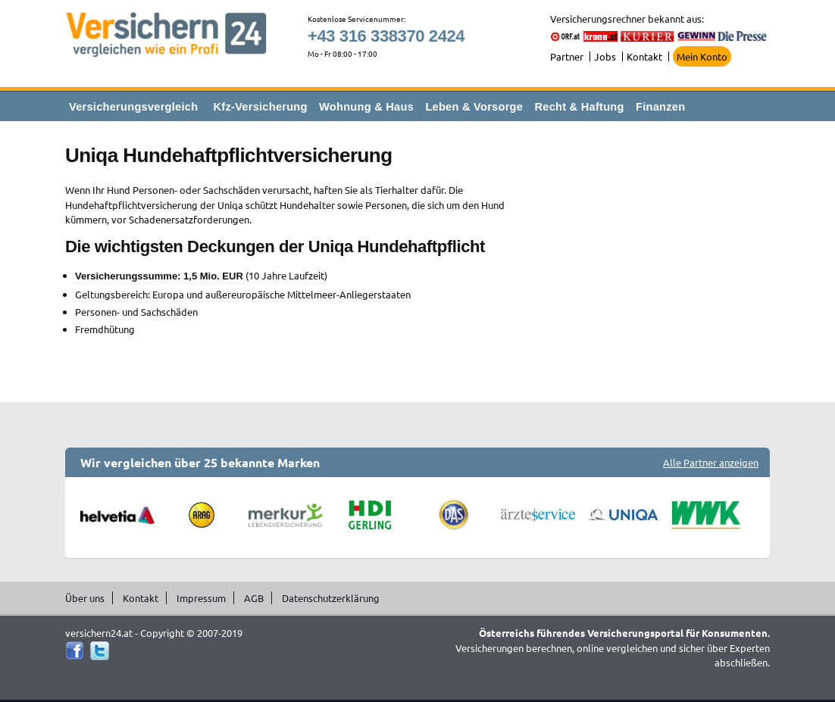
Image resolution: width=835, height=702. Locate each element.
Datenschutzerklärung (331, 597)
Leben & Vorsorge (474, 107)
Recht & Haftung (579, 107)
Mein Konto (702, 56)
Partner (566, 56)
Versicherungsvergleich (133, 107)
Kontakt (644, 56)
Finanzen (660, 107)
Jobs (605, 56)
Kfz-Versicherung (261, 107)
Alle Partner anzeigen (710, 462)
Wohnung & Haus (366, 107)
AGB (254, 597)
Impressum (201, 597)
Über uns (85, 597)
